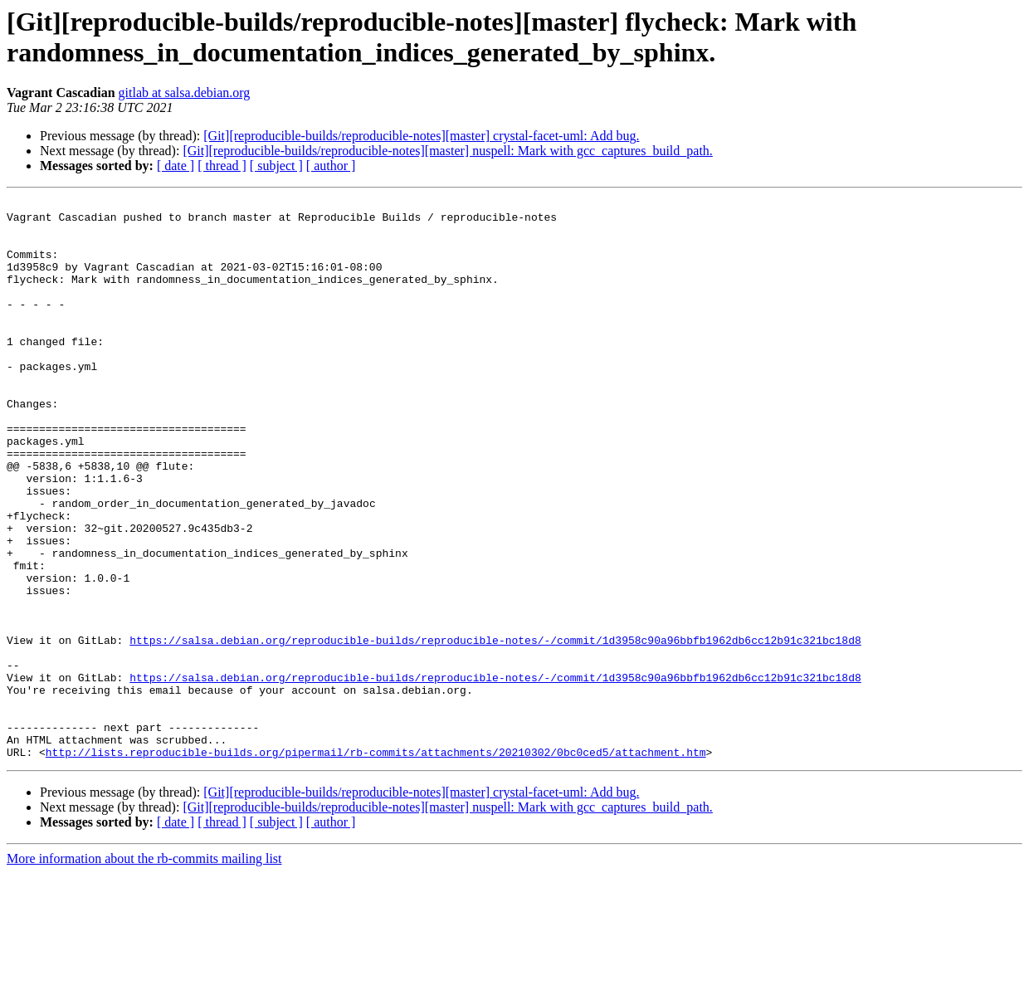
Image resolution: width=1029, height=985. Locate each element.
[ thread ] (222, 165)
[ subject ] (276, 165)
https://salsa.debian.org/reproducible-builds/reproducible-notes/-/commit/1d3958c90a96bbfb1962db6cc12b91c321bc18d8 (495, 729)
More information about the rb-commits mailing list (144, 970)
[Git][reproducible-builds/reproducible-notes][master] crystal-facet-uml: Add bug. (421, 136)
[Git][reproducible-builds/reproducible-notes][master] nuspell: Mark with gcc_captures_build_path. (447, 151)
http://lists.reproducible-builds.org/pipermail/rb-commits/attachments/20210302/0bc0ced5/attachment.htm (376, 863)
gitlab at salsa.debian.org (185, 92)
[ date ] (175, 165)
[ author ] (331, 165)
